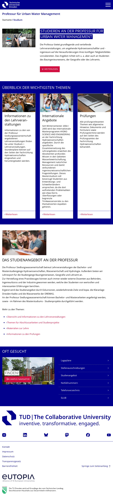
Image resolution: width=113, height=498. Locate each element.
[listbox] (56, 156)
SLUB (63, 398)
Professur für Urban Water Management (31, 14)
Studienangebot (69, 376)
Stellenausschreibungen (73, 368)
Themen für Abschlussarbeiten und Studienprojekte (33, 323)
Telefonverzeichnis (70, 390)
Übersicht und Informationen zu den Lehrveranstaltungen (36, 317)
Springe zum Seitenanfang (95, 466)
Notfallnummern (69, 383)
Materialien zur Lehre (18, 328)
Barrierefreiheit (10, 466)
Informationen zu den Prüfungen (23, 334)
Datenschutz (8, 457)
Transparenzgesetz (11, 462)
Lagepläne (66, 361)
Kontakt (6, 447)
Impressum (7, 452)
